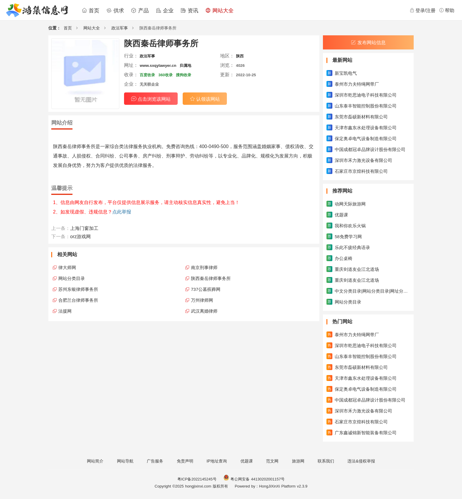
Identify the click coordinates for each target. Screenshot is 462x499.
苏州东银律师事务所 (78, 289)
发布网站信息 (368, 42)
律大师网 (67, 267)
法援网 (65, 311)
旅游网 (298, 461)
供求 (115, 11)
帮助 (446, 10)
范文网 (272, 461)
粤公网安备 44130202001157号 (254, 479)
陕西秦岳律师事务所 (211, 278)
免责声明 (185, 461)
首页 (90, 11)
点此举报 (121, 211)
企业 (165, 11)
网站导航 (125, 461)
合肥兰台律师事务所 (78, 300)
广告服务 (155, 461)
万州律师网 (202, 300)
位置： (54, 28)
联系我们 (326, 461)
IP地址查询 (217, 461)
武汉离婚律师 (204, 311)
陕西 (240, 56)
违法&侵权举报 (361, 461)
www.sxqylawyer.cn (158, 65)
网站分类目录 (71, 278)
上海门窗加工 (84, 228)
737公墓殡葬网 (205, 289)
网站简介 (95, 461)
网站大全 (219, 11)
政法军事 (119, 28)
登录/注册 (422, 10)
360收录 (166, 75)
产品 (140, 11)
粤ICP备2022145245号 (197, 479)
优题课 (246, 461)
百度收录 (147, 75)
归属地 (185, 65)
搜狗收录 (183, 75)
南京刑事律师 (204, 267)
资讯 (189, 11)
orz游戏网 (80, 236)
